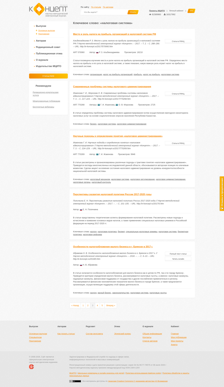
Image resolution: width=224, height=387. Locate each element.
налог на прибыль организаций (117, 74)
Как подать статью (66, 334)
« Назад (75, 305)
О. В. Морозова (124, 105)
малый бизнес (104, 293)
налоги (93, 231)
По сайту (85, 7)
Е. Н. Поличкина (89, 209)
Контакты (147, 337)
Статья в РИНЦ (178, 41)
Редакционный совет (48, 47)
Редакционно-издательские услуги (45, 93)
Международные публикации (46, 101)
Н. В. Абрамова (88, 265)
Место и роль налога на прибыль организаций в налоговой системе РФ (114, 34)
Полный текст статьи (178, 254)
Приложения (43, 34)
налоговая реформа (92, 234)
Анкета (174, 344)
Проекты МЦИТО (157, 11)
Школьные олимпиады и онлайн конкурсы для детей (101, 373)
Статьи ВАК (48, 76)
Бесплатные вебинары (43, 107)
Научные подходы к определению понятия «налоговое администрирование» (118, 136)
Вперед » (110, 305)
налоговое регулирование (142, 179)
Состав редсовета (94, 334)
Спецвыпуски (35, 337)
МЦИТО (72, 373)
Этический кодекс (122, 334)
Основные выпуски (46, 30)
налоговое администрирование (131, 124)
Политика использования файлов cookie (143, 373)
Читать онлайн (178, 259)
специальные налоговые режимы (141, 231)
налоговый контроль (101, 182)
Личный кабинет (176, 11)
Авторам (41, 40)
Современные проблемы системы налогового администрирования (112, 86)
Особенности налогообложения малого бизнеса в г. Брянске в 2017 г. (113, 246)
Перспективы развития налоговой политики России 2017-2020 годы (112, 194)
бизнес (93, 124)
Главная (175, 334)
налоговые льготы (158, 293)
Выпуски (41, 26)
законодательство (120, 293)
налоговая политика (107, 231)
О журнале (42, 60)
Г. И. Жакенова (106, 105)
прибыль (138, 74)
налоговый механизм (100, 179)
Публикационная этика (49, 53)
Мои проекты (177, 341)
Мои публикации (178, 337)
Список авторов (150, 341)
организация (96, 74)
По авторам (108, 7)
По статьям (96, 7)
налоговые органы (81, 182)
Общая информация (152, 334)
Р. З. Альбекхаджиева (107, 52)
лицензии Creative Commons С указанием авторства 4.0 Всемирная (138, 381)
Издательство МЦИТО (48, 66)
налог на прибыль (151, 74)
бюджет (121, 231)
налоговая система (170, 74)
